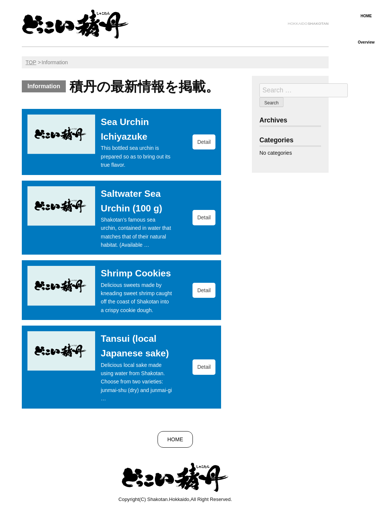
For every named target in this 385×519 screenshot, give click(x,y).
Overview (366, 42)
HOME (366, 16)
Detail (204, 142)
